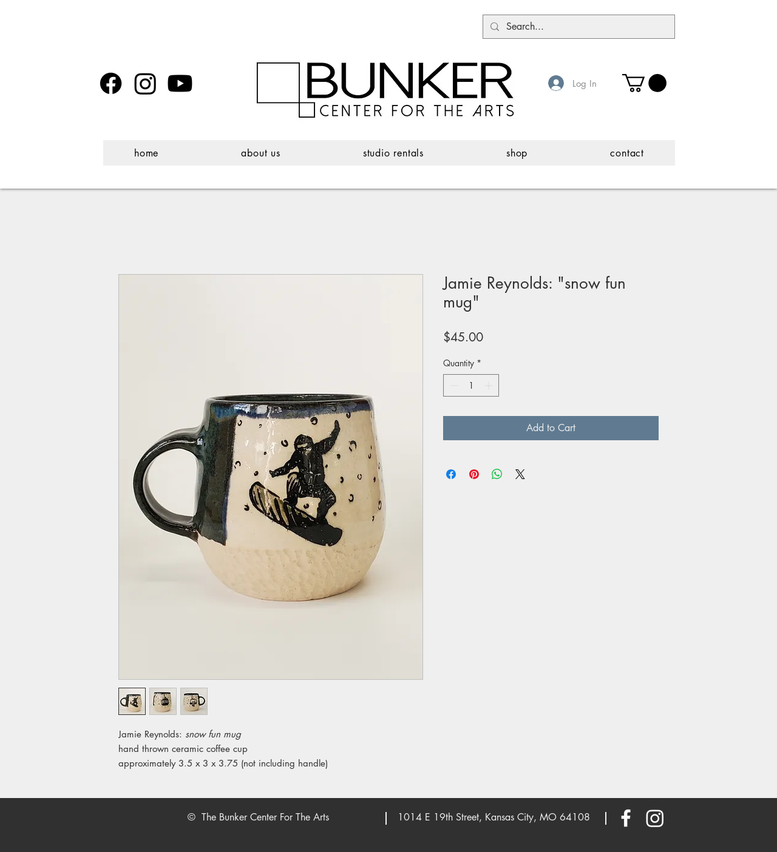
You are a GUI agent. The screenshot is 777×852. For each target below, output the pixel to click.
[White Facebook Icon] (625, 818)
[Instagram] (145, 83)
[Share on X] (520, 474)
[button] (644, 83)
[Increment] (489, 385)
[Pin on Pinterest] (474, 474)
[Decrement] (452, 385)
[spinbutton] (471, 385)
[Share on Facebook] (451, 474)
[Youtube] (180, 83)
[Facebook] (111, 83)
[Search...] (577, 26)
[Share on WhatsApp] (497, 474)
